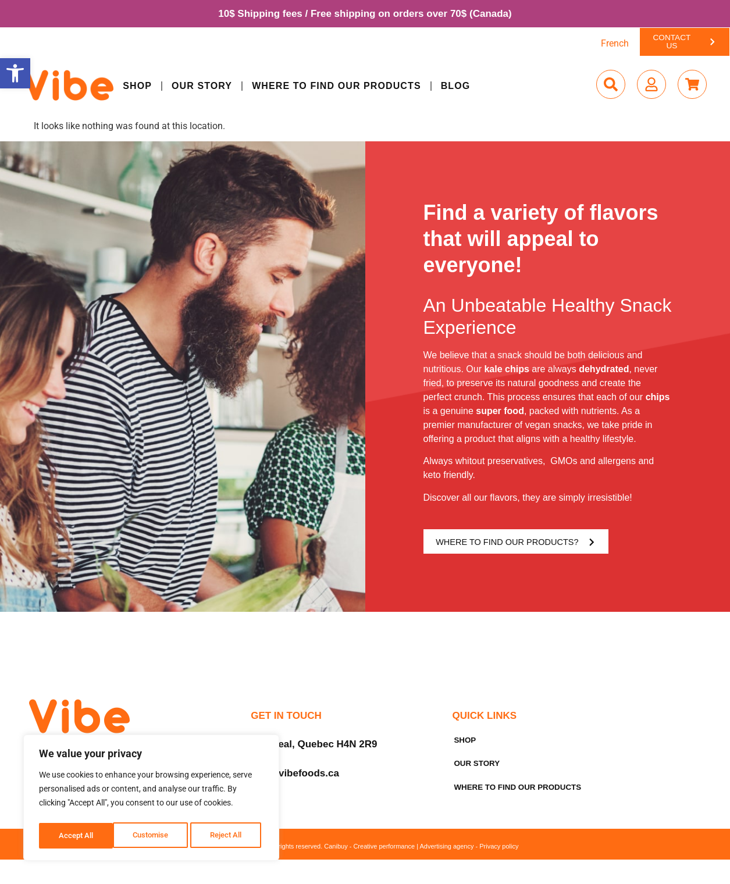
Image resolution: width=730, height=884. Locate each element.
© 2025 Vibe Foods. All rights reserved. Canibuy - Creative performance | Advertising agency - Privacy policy (364, 859)
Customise (76, 835)
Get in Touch (286, 719)
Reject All (152, 835)
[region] (151, 800)
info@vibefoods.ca (295, 777)
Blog (456, 87)
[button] (15, 73)
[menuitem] (615, 45)
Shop (137, 87)
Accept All (228, 835)
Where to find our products (336, 87)
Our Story (202, 87)
